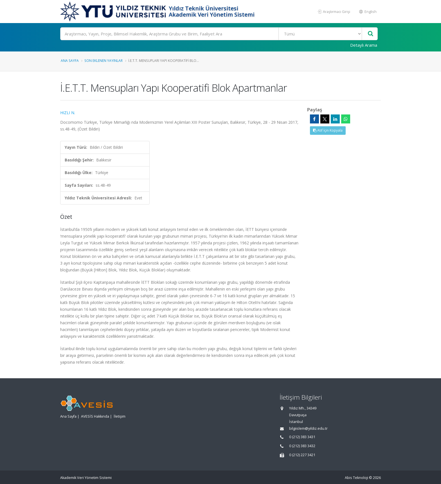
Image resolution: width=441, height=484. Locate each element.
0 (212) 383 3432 (302, 446)
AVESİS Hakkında (95, 416)
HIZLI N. (67, 112)
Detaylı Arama (363, 45)
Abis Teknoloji (356, 477)
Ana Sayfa (70, 60)
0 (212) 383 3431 (302, 437)
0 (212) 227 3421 (302, 455)
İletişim (119, 416)
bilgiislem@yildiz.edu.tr (308, 428)
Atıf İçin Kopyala (328, 130)
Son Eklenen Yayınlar (103, 60)
